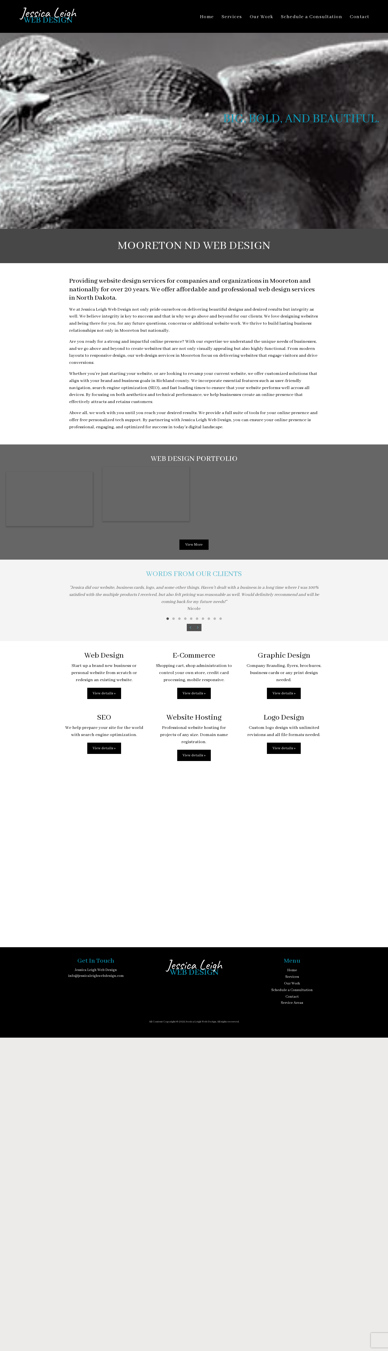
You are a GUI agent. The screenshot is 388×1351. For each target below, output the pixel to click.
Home (207, 17)
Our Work (261, 17)
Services (232, 17)
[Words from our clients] (194, 915)
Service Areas (292, 1316)
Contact (359, 17)
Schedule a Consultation (311, 17)
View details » (104, 1007)
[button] (168, 932)
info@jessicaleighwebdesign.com (96, 1289)
